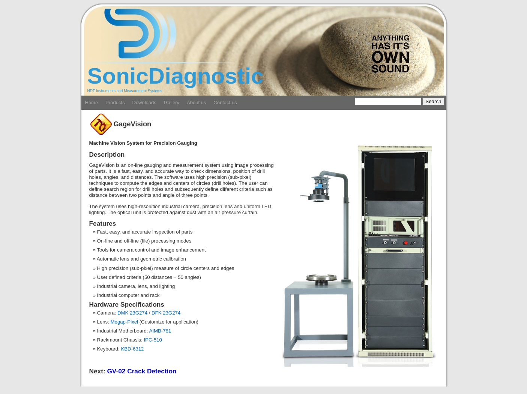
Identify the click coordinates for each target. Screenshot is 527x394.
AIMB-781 (160, 331)
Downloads (144, 102)
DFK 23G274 (166, 313)
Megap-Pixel (124, 322)
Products (115, 102)
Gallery (171, 102)
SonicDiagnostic (175, 75)
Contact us (225, 102)
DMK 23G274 (132, 313)
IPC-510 (153, 340)
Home (91, 102)
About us (196, 102)
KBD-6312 (132, 349)
